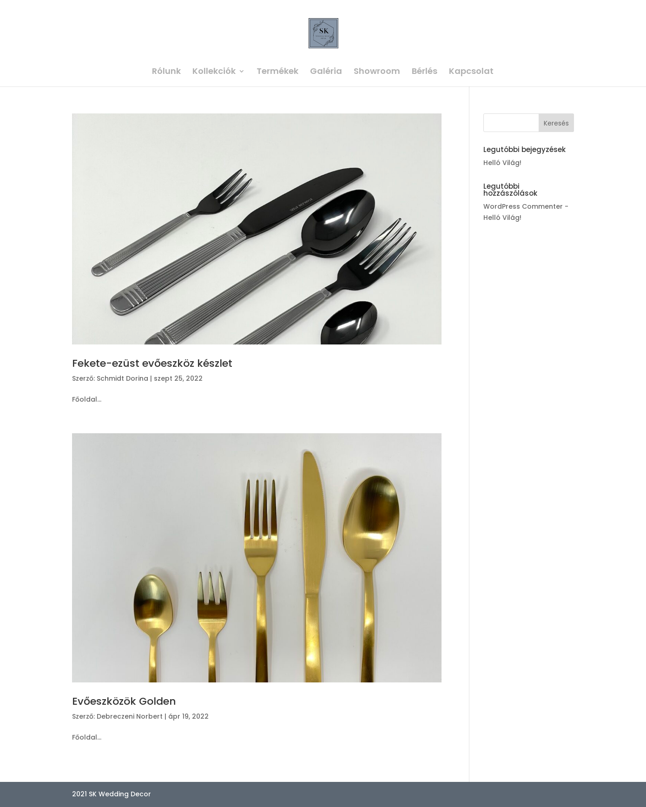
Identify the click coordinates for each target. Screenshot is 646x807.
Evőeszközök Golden (124, 701)
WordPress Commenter (523, 206)
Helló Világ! (502, 162)
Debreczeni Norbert (130, 716)
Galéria (326, 72)
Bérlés (424, 72)
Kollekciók (214, 72)
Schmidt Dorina (122, 378)
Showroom (377, 72)
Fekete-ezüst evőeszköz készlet (152, 363)
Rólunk (166, 72)
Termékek (277, 72)
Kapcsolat (471, 72)
